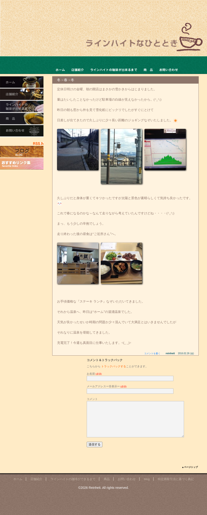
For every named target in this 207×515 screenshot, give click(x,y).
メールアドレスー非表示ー (106, 386)
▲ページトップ (190, 474)
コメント (92, 399)
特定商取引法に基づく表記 (176, 486)
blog (147, 486)
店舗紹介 (36, 486)
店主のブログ (21, 151)
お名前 (94, 373)
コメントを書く (152, 353)
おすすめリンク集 (21, 164)
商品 (148, 65)
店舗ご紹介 (77, 65)
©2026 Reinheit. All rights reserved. (103, 494)
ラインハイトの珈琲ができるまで (113, 65)
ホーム (60, 65)
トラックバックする (113, 366)
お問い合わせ (168, 65)
